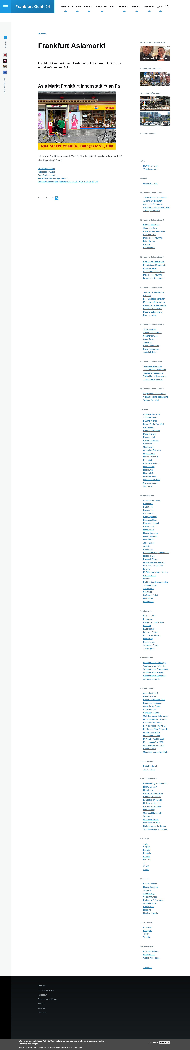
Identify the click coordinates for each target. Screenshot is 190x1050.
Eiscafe (146, 244)
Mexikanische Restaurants (154, 305)
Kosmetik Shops (150, 559)
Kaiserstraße (148, 629)
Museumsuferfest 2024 (153, 742)
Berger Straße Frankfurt (153, 424)
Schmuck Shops (150, 585)
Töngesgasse (149, 649)
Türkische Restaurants (153, 380)
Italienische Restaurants (153, 278)
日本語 (146, 866)
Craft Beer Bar (149, 235)
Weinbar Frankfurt (151, 400)
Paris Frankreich (150, 766)
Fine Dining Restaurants (153, 262)
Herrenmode (148, 540)
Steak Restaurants (151, 346)
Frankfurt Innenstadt (46, 175)
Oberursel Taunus (150, 820)
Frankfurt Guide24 (32, 15)
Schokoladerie (149, 329)
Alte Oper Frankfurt (151, 414)
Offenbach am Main (151, 480)
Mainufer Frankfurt (151, 463)
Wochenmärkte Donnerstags (155, 669)
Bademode (148, 507)
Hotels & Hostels (150, 913)
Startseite (42, 34)
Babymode (148, 504)
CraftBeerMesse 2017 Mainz (155, 716)
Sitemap (41, 1008)
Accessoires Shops (151, 500)
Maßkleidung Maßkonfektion (155, 572)
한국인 (146, 870)
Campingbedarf (149, 517)
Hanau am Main (150, 787)
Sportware (147, 592)
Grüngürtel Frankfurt (152, 450)
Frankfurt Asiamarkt (46, 169)
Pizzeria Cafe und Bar (152, 312)
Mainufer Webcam (151, 951)
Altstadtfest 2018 (150, 693)
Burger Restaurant (151, 225)
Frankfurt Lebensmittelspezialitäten (53, 179)
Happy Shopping (150, 533)
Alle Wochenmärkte (151, 679)
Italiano (146, 857)
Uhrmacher (148, 598)
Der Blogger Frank (46, 991)
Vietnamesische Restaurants (155, 397)
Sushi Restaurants (151, 349)
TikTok (146, 934)
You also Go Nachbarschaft (155, 829)
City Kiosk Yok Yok (151, 713)
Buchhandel (148, 510)
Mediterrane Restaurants (154, 302)
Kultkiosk (147, 296)
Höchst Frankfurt (150, 457)
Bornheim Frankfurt (151, 431)
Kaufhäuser (148, 549)
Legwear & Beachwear (153, 566)
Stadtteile (147, 890)
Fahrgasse (147, 619)
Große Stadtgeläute (151, 732)
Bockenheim (148, 427)
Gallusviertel (148, 444)
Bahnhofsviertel (150, 421)
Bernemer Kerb (149, 697)
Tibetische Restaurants (153, 373)
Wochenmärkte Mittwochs (154, 666)
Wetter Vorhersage (151, 958)
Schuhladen (148, 589)
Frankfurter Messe (151, 441)
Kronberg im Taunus (152, 797)
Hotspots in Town (150, 184)
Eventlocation (149, 248)
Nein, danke (164, 1042)
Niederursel (148, 470)
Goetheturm (148, 447)
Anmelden (147, 968)
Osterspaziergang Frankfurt (155, 752)
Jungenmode (148, 543)
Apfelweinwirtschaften (152, 201)
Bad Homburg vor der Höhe (155, 784)
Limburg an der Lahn (152, 803)
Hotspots (147, 910)
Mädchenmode (149, 576)
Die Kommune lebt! (151, 736)
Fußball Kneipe (149, 268)
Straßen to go (149, 894)
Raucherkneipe (149, 315)
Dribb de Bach (149, 434)
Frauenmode (148, 527)
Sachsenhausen (150, 483)
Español (146, 850)
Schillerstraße (149, 642)
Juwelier (146, 546)
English (146, 847)
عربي (145, 844)
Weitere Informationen (75, 1047)
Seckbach (147, 486)
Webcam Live (149, 955)
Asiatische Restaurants (153, 204)
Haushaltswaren (150, 536)
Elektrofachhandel (151, 523)
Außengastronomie (151, 211)
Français (147, 853)
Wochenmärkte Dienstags (154, 663)
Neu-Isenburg (149, 467)
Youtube (146, 937)
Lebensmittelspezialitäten (154, 299)
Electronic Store (150, 520)
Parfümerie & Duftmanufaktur (155, 582)
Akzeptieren (153, 1042)
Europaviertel (149, 437)
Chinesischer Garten (152, 706)
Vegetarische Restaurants (154, 394)
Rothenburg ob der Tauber (154, 826)
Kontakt (41, 1004)
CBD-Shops (148, 514)
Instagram (147, 931)
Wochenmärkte (149, 903)
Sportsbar (147, 343)
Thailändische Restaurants (154, 370)
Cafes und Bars (150, 228)
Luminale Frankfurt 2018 (153, 739)
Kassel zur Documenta (153, 793)
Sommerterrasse (150, 336)
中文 (145, 863)
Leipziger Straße (150, 632)
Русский (146, 860)
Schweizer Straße (150, 645)
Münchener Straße (151, 636)
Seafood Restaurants (152, 333)
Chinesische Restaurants (154, 231)
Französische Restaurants (154, 265)
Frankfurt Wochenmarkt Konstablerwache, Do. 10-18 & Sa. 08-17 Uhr (68, 182)
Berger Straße (149, 616)
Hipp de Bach (149, 454)
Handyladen (148, 530)
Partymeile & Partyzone (153, 900)
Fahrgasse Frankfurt (46, 172)
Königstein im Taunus (152, 800)
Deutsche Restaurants (152, 238)
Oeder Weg (148, 639)
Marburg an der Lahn (152, 807)
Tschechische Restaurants (154, 376)
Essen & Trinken (150, 884)
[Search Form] (167, 15)
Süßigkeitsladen (150, 352)
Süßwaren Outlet (150, 595)
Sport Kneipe (148, 339)
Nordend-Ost (148, 473)
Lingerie (146, 569)
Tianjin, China (149, 769)
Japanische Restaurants (153, 292)
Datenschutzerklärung (47, 999)
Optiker (146, 579)
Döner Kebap (149, 241)
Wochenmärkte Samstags (154, 676)
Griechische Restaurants (153, 272)
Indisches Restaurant (152, 275)
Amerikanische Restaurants (155, 198)
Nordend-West (149, 477)
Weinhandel (148, 602)
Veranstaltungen (150, 897)
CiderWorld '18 (149, 710)
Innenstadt (147, 460)
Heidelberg (148, 790)
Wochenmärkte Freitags (153, 673)
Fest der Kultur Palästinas (154, 726)
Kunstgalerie (148, 907)
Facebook (147, 927)
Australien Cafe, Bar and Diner (156, 207)
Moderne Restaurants (152, 309)
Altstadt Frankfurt (150, 418)
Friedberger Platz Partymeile (155, 729)
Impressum (43, 995)
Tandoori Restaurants (152, 366)
